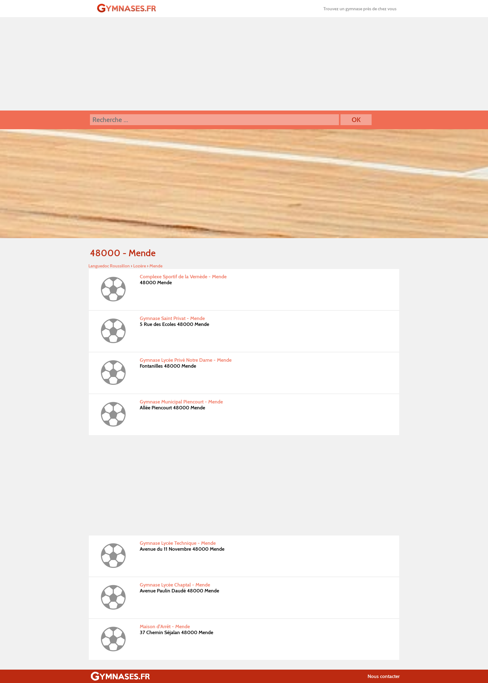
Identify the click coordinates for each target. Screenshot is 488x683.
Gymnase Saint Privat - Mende (172, 318)
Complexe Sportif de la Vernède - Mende (183, 277)
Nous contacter (384, 676)
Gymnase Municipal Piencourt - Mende (181, 402)
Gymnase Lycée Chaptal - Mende (175, 585)
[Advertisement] (244, 63)
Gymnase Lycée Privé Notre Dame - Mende (186, 360)
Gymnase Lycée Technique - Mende (178, 543)
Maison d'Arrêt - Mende (165, 626)
